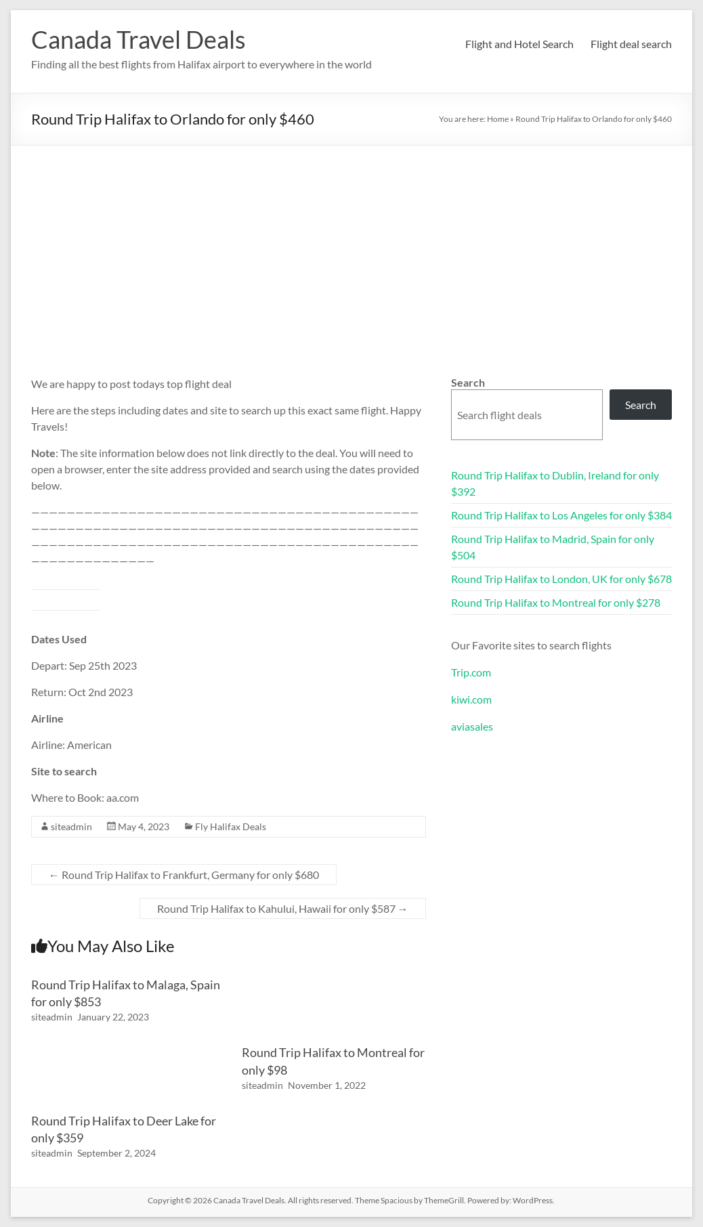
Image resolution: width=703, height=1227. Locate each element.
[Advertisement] (352, 247)
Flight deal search (631, 43)
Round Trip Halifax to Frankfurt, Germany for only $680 (184, 874)
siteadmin (71, 826)
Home (498, 119)
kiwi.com (471, 699)
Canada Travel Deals (138, 39)
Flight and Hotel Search (519, 43)
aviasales (472, 726)
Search (468, 382)
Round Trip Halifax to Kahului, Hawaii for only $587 (282, 908)
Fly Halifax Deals (230, 826)
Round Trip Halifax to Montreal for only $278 (555, 602)
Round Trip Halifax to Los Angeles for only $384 (561, 515)
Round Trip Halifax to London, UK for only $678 (561, 578)
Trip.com (471, 672)
